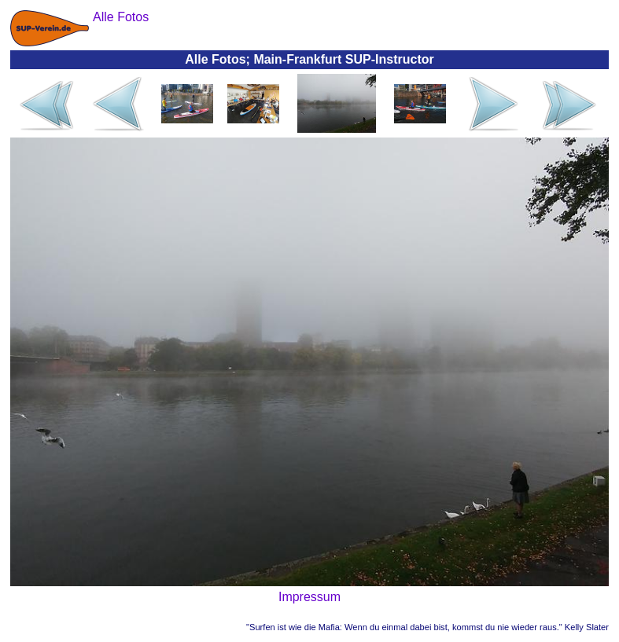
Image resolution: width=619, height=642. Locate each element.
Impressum (309, 596)
